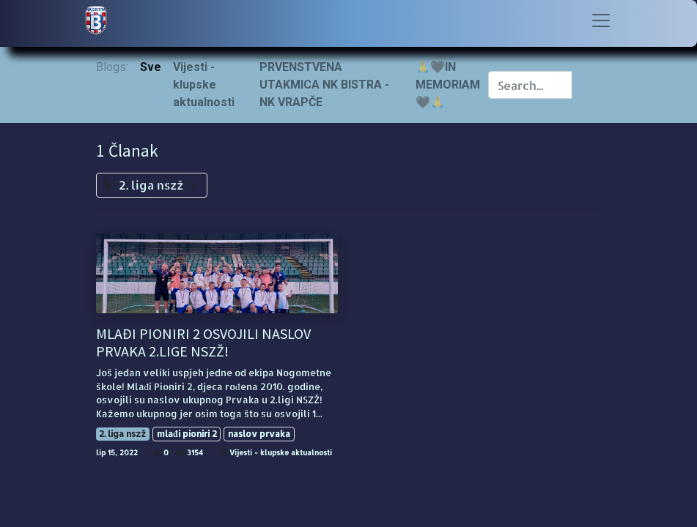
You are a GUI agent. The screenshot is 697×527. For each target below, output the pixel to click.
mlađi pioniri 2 (187, 433)
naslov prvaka (259, 433)
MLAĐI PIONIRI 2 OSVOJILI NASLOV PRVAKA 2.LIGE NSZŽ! (203, 342)
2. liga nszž (122, 433)
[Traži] (587, 85)
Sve (150, 67)
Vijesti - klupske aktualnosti (280, 452)
